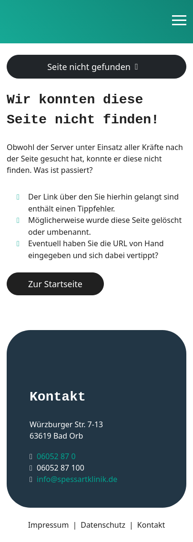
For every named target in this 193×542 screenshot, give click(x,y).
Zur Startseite (55, 284)
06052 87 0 (56, 456)
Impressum (48, 525)
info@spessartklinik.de (77, 479)
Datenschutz (103, 525)
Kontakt (151, 525)
